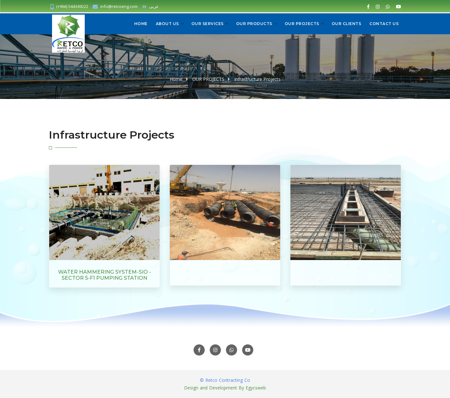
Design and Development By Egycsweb (225, 388)
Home (141, 23)
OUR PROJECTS (302, 23)
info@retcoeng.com (119, 6)
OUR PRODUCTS (254, 23)
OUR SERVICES (207, 23)
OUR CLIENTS (346, 23)
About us (167, 23)
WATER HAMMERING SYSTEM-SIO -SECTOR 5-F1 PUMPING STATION (104, 275)
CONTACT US (384, 23)
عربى (150, 6)
